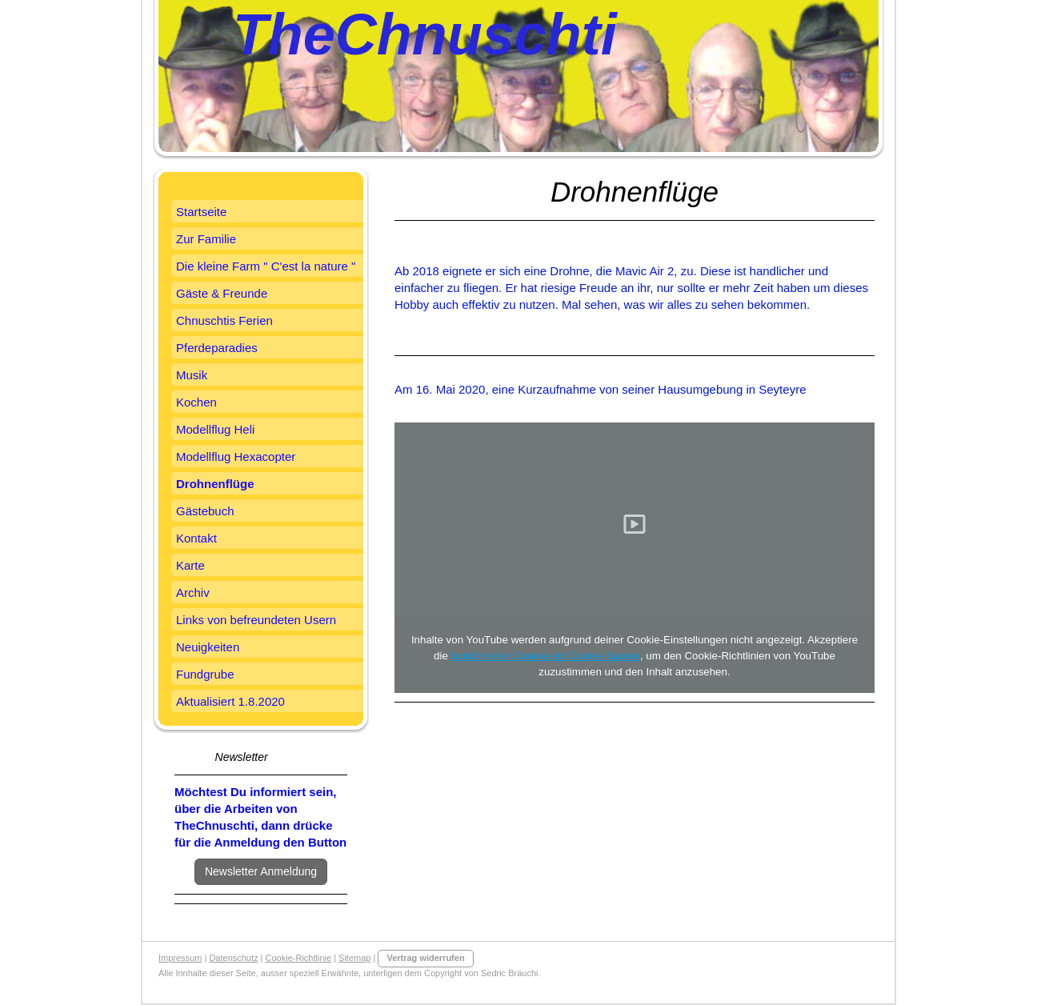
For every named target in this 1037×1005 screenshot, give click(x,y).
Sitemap (354, 958)
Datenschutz (233, 958)
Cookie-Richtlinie (299, 958)
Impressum (180, 958)
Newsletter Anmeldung (261, 871)
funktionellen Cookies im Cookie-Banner (545, 656)
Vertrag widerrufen (425, 958)
